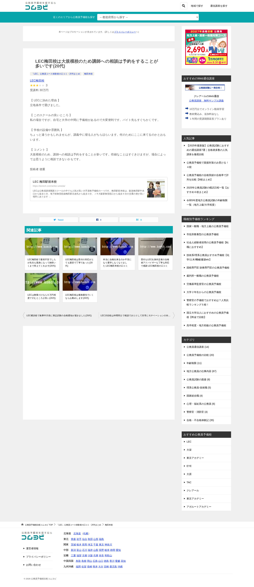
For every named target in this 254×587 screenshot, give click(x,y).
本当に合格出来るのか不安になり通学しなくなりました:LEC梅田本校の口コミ (117, 262)
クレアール (193, 490)
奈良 (101, 555)
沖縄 (120, 566)
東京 (101, 544)
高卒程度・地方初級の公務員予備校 (206, 325)
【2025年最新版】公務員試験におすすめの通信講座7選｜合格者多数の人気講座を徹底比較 (208, 150)
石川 (84, 550)
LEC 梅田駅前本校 (45, 181)
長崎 (89, 566)
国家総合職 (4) (195, 395)
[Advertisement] (98, 372)
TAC (189, 482)
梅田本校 (88, 74)
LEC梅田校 (37, 80)
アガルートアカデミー (199, 506)
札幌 (85, 533)
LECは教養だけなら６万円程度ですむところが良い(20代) (42, 296)
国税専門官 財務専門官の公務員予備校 (208, 267)
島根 (83, 561)
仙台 (84, 539)
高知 (123, 561)
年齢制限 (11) (194, 363)
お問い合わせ (33, 564)
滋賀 (79, 555)
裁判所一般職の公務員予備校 (203, 275)
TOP (39, 525)
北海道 (77, 533)
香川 (112, 561)
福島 (101, 539)
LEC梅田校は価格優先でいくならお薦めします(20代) (79, 296)
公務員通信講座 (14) (198, 346)
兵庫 (95, 555)
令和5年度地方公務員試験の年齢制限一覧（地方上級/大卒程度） (207, 202)
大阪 (90, 555)
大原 (189, 474)
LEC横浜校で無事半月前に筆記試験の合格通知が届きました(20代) (59, 315)
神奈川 (108, 544)
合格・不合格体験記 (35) (200, 420)
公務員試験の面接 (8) (198, 379)
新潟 (73, 550)
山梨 (95, 550)
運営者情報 (32, 548)
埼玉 (90, 544)
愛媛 (117, 561)
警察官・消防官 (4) (197, 411)
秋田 (90, 539)
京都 (84, 555)
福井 (90, 550)
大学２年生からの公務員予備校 (204, 292)
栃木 (79, 544)
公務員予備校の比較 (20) (200, 355)
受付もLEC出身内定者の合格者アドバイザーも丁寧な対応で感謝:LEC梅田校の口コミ (155, 262)
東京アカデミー (195, 457)
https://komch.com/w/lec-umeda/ (49, 186)
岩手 (79, 539)
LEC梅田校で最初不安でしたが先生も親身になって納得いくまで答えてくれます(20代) (42, 262)
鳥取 (78, 561)
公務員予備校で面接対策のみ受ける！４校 (208, 164)
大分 (100, 566)
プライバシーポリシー (125, 32)
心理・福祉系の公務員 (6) (201, 403)
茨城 (73, 544)
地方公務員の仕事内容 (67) (201, 371)
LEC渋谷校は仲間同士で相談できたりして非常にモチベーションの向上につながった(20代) (138, 315)
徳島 (106, 561)
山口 (100, 561)
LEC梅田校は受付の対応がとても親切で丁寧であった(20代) (79, 262)
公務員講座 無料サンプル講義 (206, 100)
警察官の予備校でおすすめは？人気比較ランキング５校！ (208, 302)
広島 (95, 561)
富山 (79, 550)
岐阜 (107, 550)
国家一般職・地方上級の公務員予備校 (208, 226)
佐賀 (83, 566)
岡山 (89, 561)
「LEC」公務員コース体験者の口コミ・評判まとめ (56, 74)
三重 (73, 555)
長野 (101, 550)
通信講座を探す (219, 5)
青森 (73, 539)
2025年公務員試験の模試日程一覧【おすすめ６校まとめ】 (208, 189)
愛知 (118, 550)
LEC (189, 441)
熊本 (95, 566)
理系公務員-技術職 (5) (199, 387)
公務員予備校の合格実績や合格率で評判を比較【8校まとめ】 (208, 177)
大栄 (189, 449)
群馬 (84, 544)
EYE (189, 466)
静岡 (112, 550)
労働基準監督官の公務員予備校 (204, 284)
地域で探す (197, 5)
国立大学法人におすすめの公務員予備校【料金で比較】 (208, 315)
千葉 (95, 544)
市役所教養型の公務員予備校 (203, 234)
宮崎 (106, 566)
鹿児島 (113, 566)
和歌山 (108, 555)
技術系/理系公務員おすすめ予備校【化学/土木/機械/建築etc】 (208, 257)
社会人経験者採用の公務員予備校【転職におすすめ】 (208, 244)
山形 (95, 539)
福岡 (78, 566)
